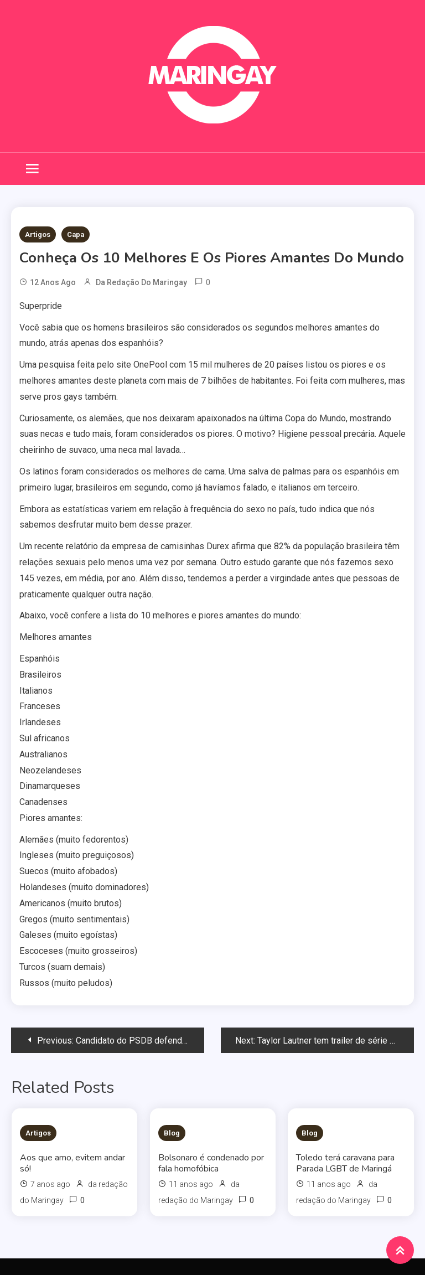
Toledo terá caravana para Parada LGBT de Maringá (345, 1163)
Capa (75, 234)
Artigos (37, 234)
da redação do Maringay (141, 282)
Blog (172, 1133)
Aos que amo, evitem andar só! (72, 1163)
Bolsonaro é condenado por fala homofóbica (211, 1163)
